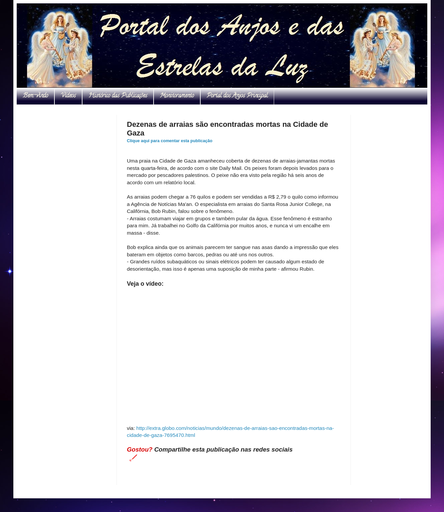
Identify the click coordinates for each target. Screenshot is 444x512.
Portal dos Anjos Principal (237, 96)
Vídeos (68, 96)
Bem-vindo (35, 96)
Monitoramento (177, 96)
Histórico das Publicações (117, 96)
